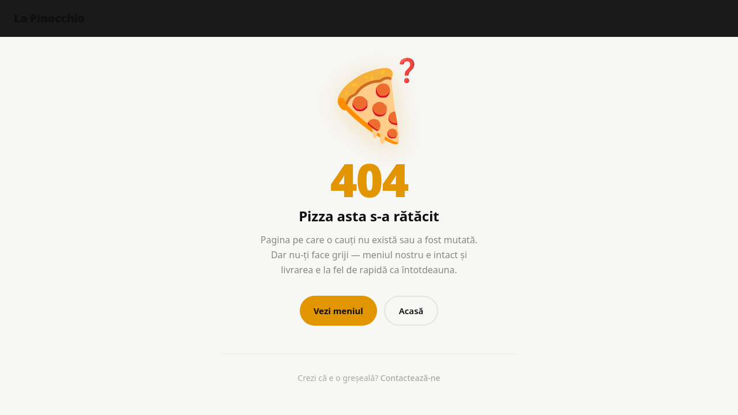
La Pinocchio (49, 18)
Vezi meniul (338, 310)
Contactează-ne (410, 377)
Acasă (411, 310)
